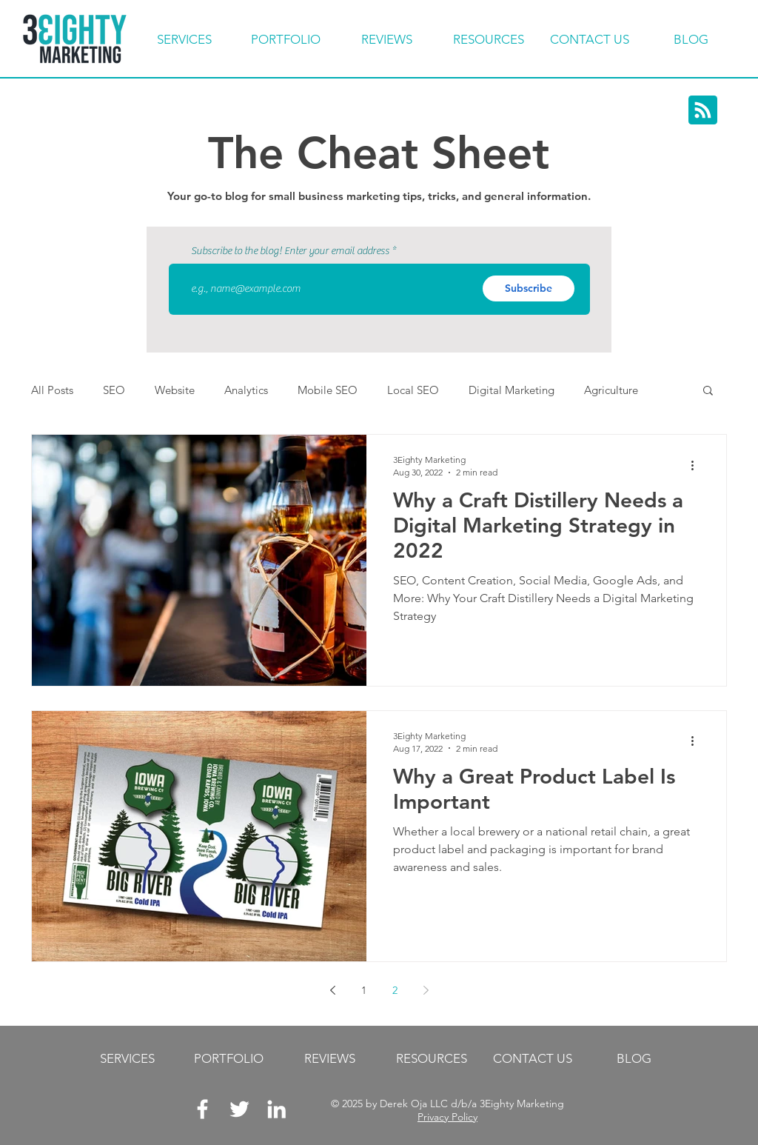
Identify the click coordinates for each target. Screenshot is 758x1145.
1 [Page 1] (363, 990)
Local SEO (413, 390)
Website (175, 390)
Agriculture (611, 390)
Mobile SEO (328, 390)
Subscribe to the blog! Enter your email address (290, 251)
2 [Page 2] (395, 990)
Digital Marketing (511, 390)
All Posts (52, 390)
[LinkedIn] (276, 1109)
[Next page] (425, 990)
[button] (708, 391)
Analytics (246, 390)
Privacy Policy (447, 1117)
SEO (114, 390)
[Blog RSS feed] (702, 111)
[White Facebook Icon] (202, 1109)
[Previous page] (332, 990)
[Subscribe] (528, 288)
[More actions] (697, 465)
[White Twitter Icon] (239, 1109)
